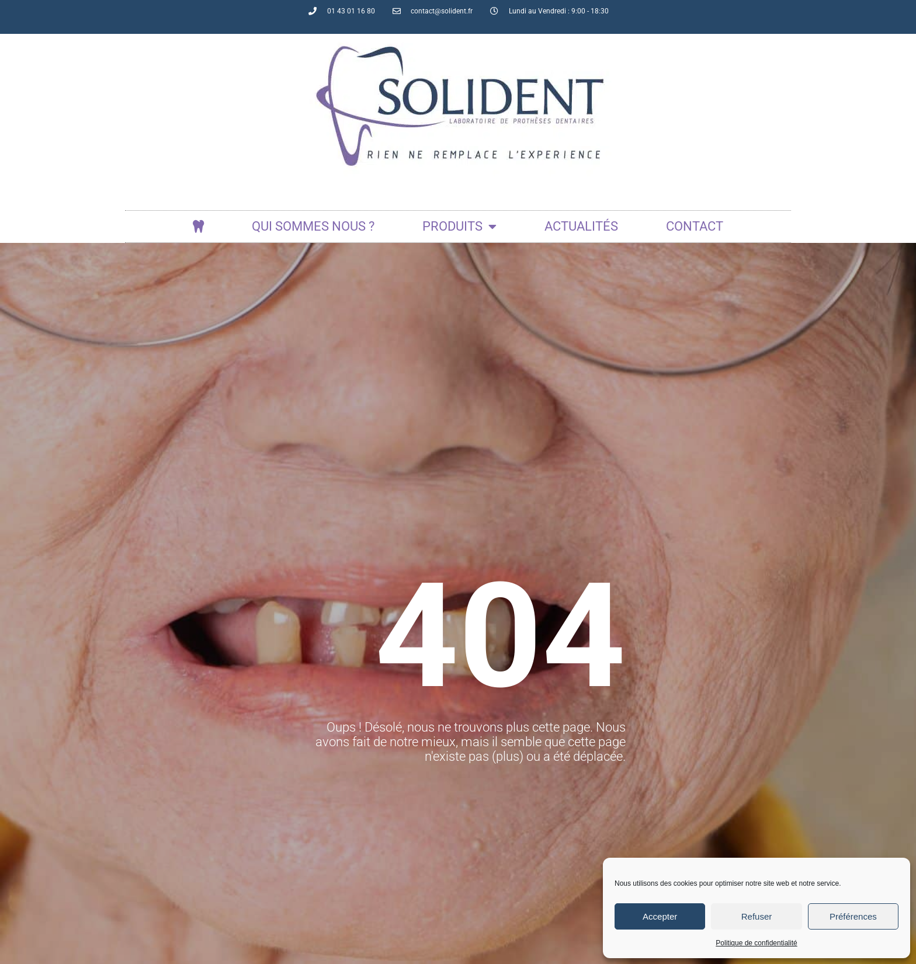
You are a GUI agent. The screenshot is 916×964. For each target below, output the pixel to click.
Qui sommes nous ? (313, 226)
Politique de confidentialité (756, 943)
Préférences (853, 916)
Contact (694, 226)
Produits (459, 226)
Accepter (660, 916)
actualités (581, 226)
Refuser (756, 916)
